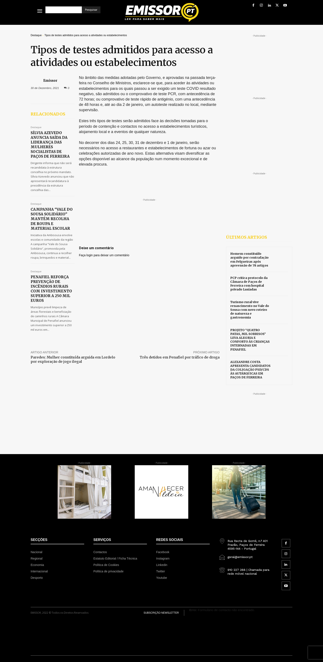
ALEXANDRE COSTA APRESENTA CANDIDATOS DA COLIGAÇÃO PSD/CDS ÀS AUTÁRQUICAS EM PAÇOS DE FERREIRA (250, 369)
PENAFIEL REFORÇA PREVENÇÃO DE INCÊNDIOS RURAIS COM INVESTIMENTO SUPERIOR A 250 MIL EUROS (51, 289)
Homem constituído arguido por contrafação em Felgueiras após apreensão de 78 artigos (249, 259)
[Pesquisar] (91, 9)
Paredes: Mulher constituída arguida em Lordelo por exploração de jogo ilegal (73, 359)
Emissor (50, 80)
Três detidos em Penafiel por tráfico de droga (180, 357)
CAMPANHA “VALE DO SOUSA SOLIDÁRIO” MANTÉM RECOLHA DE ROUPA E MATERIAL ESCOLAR (52, 219)
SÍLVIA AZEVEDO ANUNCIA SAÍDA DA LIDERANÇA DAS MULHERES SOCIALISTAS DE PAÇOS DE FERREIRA (50, 144)
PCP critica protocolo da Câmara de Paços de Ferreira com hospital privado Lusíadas (249, 284)
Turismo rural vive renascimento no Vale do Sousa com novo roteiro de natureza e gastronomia (249, 310)
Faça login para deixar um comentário (104, 255)
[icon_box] (245, 543)
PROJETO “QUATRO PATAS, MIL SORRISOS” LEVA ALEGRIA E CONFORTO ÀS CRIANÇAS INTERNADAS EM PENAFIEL (250, 339)
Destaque (36, 35)
